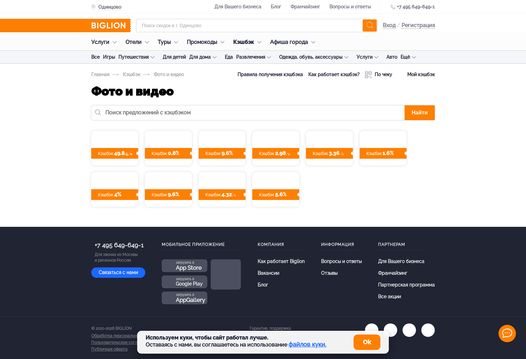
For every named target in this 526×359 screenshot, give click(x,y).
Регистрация (418, 25)
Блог (276, 6)
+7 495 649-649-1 (416, 6)
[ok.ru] (390, 330)
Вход (389, 25)
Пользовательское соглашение (121, 342)
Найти (420, 112)
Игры (109, 57)
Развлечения (250, 57)
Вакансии (268, 273)
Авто (391, 57)
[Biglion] (111, 25)
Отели (138, 42)
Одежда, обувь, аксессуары (311, 57)
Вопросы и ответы (350, 6)
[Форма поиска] (256, 25)
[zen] (428, 330)
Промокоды (207, 42)
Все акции (389, 296)
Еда (229, 57)
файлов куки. (307, 344)
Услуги (105, 42)
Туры (169, 42)
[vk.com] (371, 330)
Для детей (174, 57)
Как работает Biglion (281, 261)
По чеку (378, 74)
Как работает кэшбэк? (334, 74)
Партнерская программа (406, 285)
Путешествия (133, 57)
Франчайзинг (305, 6)
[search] (370, 25)
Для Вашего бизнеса (237, 6)
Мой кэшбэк (416, 74)
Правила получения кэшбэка (270, 74)
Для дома (200, 57)
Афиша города (294, 42)
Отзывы (329, 273)
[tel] (409, 330)
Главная (100, 74)
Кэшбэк (249, 42)
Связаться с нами (118, 272)
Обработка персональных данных (123, 336)
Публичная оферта (109, 349)
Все (95, 57)
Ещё (405, 57)
